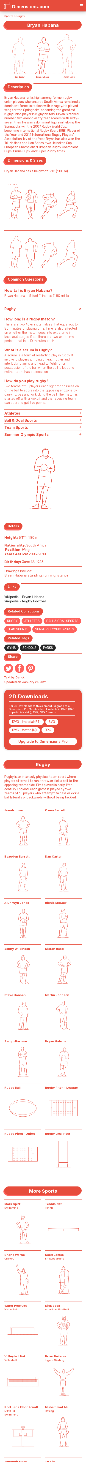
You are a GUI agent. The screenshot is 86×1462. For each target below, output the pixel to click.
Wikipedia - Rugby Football (25, 601)
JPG (48, 730)
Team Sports (17, 629)
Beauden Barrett (17, 856)
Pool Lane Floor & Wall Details (21, 1409)
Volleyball (10, 1360)
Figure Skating (54, 1360)
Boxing (49, 1411)
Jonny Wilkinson (17, 949)
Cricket (9, 1258)
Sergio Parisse (15, 1041)
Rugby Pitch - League (61, 1087)
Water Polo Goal (16, 1305)
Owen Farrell (55, 810)
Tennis (49, 1207)
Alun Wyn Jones (16, 903)
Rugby (21, 16)
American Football (57, 1309)
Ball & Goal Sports (62, 621)
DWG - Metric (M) (24, 730)
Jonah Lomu (13, 810)
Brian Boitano (55, 1356)
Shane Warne (14, 1255)
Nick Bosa (52, 1305)
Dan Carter (53, 856)
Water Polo (11, 1309)
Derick (20, 677)
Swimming (11, 1207)
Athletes (32, 621)
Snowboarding (54, 1258)
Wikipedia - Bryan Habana (24, 597)
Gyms (11, 648)
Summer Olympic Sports (54, 629)
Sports (8, 16)
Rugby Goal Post (57, 1133)
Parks (48, 648)
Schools (29, 648)
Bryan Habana (56, 1041)
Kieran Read (54, 949)
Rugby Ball (12, 1087)
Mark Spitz (12, 1204)
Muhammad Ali (56, 1407)
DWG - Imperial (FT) (26, 722)
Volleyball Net (14, 1356)
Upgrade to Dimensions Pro (43, 741)
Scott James (54, 1255)
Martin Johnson (57, 995)
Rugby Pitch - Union (19, 1133)
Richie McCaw (56, 903)
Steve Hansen (15, 995)
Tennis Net (53, 1204)
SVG (52, 722)
